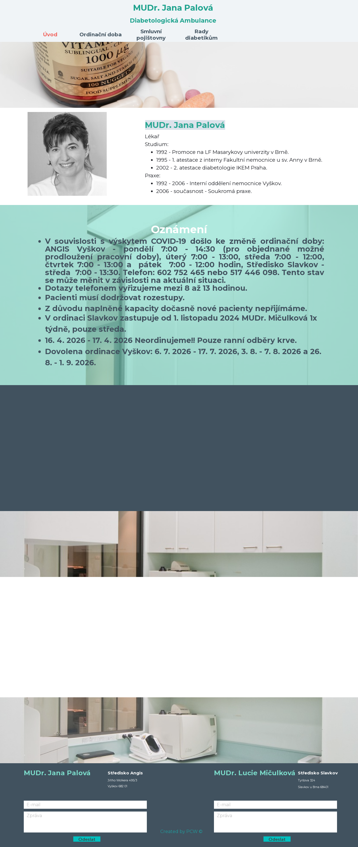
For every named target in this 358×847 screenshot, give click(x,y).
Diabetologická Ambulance (173, 20)
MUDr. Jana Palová (173, 8)
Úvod (50, 34)
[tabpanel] (179, 74)
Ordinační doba (100, 34)
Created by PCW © (181, 831)
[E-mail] (85, 805)
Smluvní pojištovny (151, 34)
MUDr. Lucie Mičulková (254, 773)
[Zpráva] (85, 822)
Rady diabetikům (201, 34)
